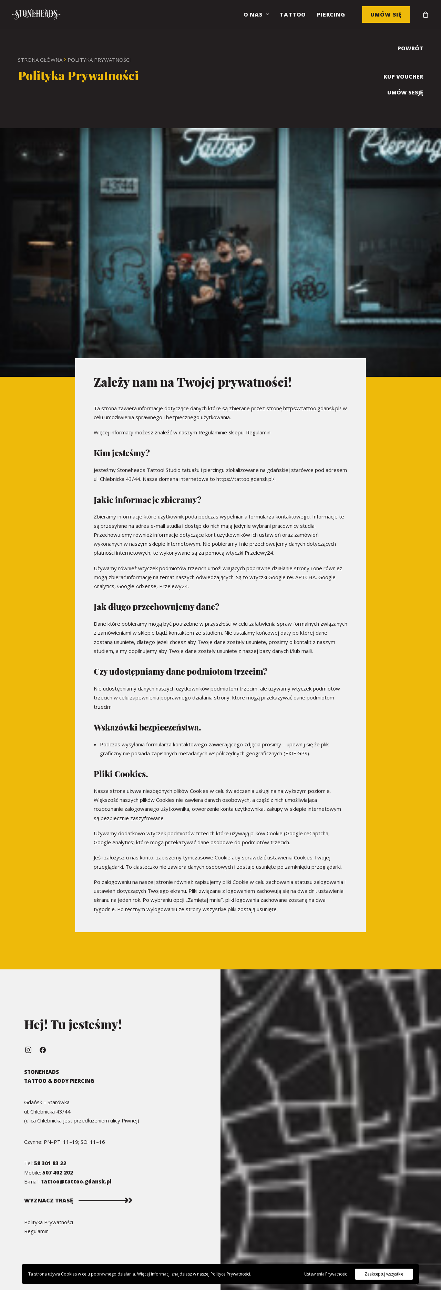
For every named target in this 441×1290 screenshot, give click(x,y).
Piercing (331, 14)
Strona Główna (40, 59)
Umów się (386, 14)
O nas (256, 14)
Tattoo (293, 14)
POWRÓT (410, 48)
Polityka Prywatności (48, 1222)
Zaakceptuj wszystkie (384, 1274)
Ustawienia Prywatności (326, 1274)
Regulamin (258, 432)
